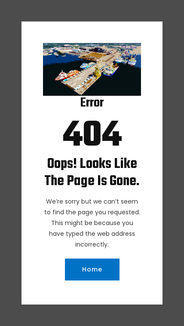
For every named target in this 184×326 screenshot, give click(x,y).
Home (92, 269)
